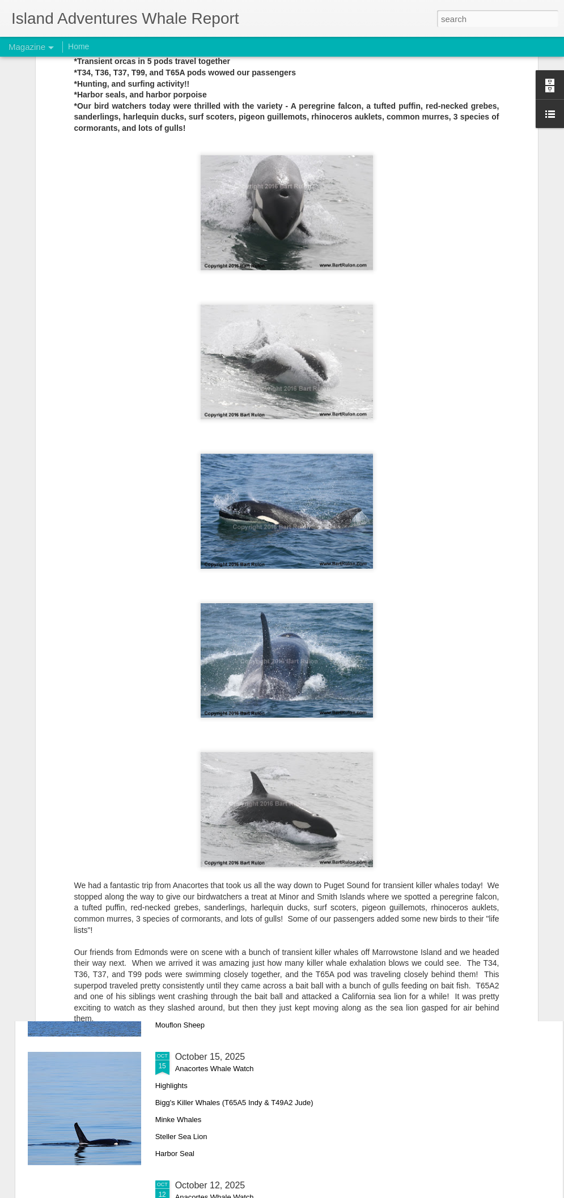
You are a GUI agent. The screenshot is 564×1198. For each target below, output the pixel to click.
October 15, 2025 (210, 1056)
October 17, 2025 (210, 928)
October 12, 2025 (210, 1185)
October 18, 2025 (210, 799)
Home (78, 46)
